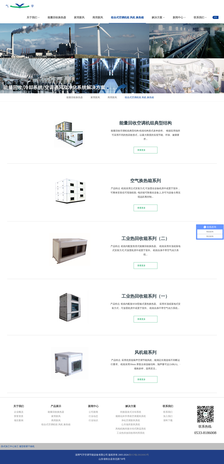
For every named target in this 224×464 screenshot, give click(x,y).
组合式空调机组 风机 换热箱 (139, 97)
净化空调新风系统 (130, 420)
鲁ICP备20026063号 (139, 455)
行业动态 (93, 416)
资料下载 (168, 420)
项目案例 (18, 420)
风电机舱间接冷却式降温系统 (130, 428)
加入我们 (168, 416)
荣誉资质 (18, 416)
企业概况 (18, 412)
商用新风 (112, 97)
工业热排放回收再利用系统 (131, 433)
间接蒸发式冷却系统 (130, 412)
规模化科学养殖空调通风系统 (130, 416)
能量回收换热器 (74, 97)
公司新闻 (93, 412)
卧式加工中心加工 (10, 446)
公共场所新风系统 (130, 424)
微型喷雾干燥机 (27, 446)
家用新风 (95, 97)
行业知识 (93, 420)
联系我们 (168, 412)
